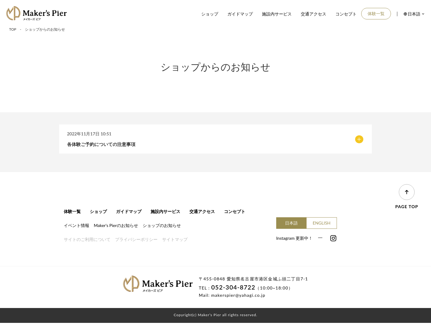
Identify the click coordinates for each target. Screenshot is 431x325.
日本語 (291, 224)
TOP (12, 29)
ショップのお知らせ (162, 227)
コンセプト (346, 14)
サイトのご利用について (87, 241)
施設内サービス (277, 14)
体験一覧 (376, 13)
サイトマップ (175, 241)
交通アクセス (313, 14)
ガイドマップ (240, 14)
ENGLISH (321, 224)
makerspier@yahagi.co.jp (238, 297)
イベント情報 (76, 227)
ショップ (209, 14)
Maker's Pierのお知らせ (116, 227)
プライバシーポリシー (136, 241)
